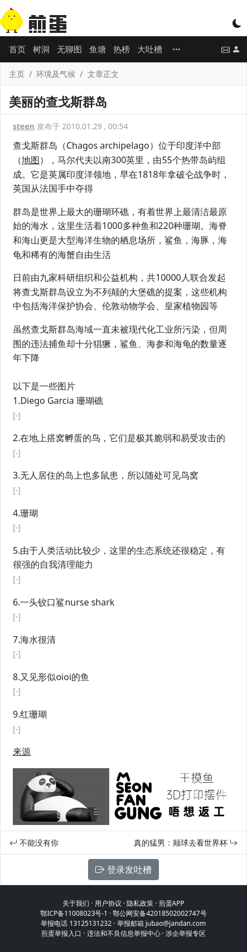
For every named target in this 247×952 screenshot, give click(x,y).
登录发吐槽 (123, 869)
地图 (31, 160)
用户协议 (108, 903)
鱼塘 (97, 49)
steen (24, 126)
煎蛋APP (172, 903)
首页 (17, 49)
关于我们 (75, 903)
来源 (22, 751)
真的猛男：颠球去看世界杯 (186, 842)
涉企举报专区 (186, 933)
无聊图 (69, 49)
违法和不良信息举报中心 (124, 933)
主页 (17, 74)
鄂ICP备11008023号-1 (74, 913)
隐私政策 (140, 903)
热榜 (121, 49)
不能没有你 (34, 842)
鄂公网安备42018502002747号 (159, 913)
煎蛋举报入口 (61, 933)
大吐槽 (149, 49)
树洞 (41, 49)
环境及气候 (55, 74)
